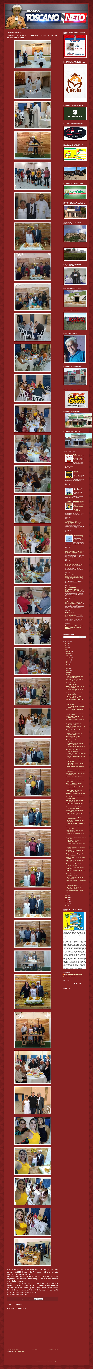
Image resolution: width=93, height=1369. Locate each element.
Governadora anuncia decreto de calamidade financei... (74, 884)
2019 (66, 649)
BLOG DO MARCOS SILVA (72, 470)
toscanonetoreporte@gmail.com (73, 974)
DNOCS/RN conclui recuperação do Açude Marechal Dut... (74, 801)
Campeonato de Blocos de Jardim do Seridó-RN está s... (75, 730)
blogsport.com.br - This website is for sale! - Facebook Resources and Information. (74, 627)
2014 (66, 903)
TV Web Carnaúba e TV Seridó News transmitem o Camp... (75, 720)
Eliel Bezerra (68, 550)
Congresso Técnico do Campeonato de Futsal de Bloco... (75, 854)
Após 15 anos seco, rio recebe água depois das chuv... (74, 831)
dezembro (68, 651)
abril (67, 668)
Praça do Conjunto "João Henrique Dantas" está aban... (74, 777)
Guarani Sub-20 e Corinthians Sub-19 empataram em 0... (75, 834)
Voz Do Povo (68, 534)
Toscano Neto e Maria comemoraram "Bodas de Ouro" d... (75, 874)
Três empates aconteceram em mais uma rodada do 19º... (74, 680)
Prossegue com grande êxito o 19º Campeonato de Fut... (74, 690)
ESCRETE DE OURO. (70, 454)
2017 (66, 897)
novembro (68, 653)
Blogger (54, 1361)
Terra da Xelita (69, 487)
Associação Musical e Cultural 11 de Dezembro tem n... (74, 700)
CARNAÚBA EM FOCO (71, 521)
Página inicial (34, 1349)
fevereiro (68, 672)
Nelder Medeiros (69, 612)
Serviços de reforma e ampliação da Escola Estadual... (74, 717)
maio (67, 666)
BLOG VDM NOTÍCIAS (70, 587)
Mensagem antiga (53, 1349)
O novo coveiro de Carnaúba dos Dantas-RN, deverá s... (74, 864)
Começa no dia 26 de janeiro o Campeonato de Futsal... (73, 841)
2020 (66, 647)
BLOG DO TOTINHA (70, 563)
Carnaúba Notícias (70, 574)
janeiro (68, 674)
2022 (66, 643)
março (68, 670)
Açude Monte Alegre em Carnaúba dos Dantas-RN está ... (75, 693)
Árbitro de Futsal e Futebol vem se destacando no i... (74, 804)
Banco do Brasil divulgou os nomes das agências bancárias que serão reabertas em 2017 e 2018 (74, 577)
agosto (68, 660)
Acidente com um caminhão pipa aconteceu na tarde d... (74, 791)
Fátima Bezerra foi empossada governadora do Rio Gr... (73, 888)
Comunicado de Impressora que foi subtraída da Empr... (74, 724)
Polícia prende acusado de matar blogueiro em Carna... (74, 784)
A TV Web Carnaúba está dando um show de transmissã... (74, 744)
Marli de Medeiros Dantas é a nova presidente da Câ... (74, 891)
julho (67, 662)
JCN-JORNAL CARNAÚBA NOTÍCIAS (74, 501)
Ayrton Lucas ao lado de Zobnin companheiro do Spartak (73, 807)
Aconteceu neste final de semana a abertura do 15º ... (74, 710)
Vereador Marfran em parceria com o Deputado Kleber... (75, 687)
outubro (68, 655)
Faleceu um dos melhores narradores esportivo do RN (75, 767)
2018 (66, 895)
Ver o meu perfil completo (69, 976)
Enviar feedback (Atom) (18, 1351)
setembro (68, 657)
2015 (66, 901)
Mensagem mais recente (13, 1349)
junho (67, 664)
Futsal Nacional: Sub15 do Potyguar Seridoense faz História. (78, 457)
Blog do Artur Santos (70, 601)
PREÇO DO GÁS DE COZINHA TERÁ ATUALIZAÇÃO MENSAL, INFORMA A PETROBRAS (74, 590)
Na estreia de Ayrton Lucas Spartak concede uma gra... (74, 787)
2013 (66, 905)
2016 (66, 899)
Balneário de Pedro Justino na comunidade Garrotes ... (73, 737)
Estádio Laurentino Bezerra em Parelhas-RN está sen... (73, 697)
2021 (66, 645)
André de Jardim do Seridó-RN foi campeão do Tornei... (74, 814)
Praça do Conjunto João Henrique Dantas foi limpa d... (74, 734)
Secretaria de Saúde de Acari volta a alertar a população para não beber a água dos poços (73, 615)
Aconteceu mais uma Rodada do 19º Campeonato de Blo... (75, 677)
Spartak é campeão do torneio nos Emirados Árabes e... (74, 683)
